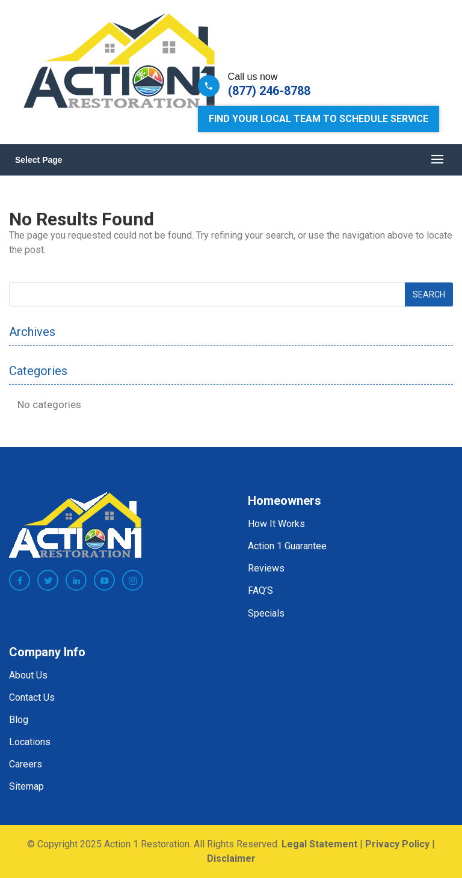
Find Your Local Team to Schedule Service (318, 118)
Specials (266, 613)
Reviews (266, 568)
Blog (18, 719)
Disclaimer (231, 858)
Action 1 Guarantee (287, 546)
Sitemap (26, 786)
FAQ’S (260, 590)
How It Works (276, 523)
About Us (28, 675)
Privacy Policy (397, 844)
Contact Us (32, 697)
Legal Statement (319, 844)
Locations (30, 742)
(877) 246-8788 (269, 91)
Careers (25, 764)
